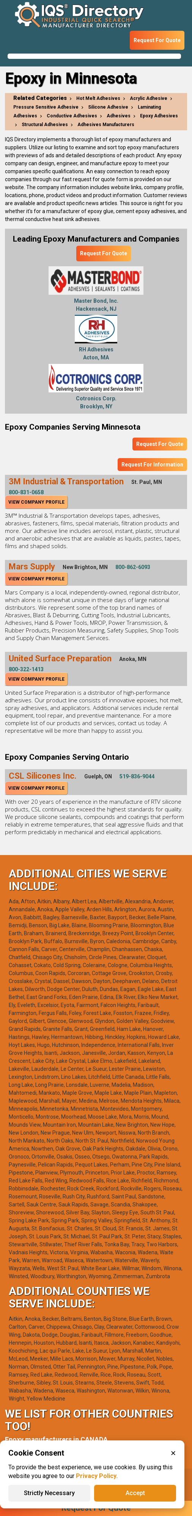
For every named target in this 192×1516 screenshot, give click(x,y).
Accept (135, 1493)
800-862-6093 (132, 567)
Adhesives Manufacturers (105, 124)
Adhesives (119, 116)
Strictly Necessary (49, 1493)
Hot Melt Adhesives (98, 98)
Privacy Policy (96, 1476)
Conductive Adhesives (72, 116)
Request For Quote (157, 40)
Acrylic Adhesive (148, 98)
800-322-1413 (26, 669)
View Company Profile (36, 502)
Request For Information (152, 465)
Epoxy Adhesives (159, 116)
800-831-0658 (26, 492)
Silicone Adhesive (108, 107)
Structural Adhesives (45, 124)
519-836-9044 (137, 776)
